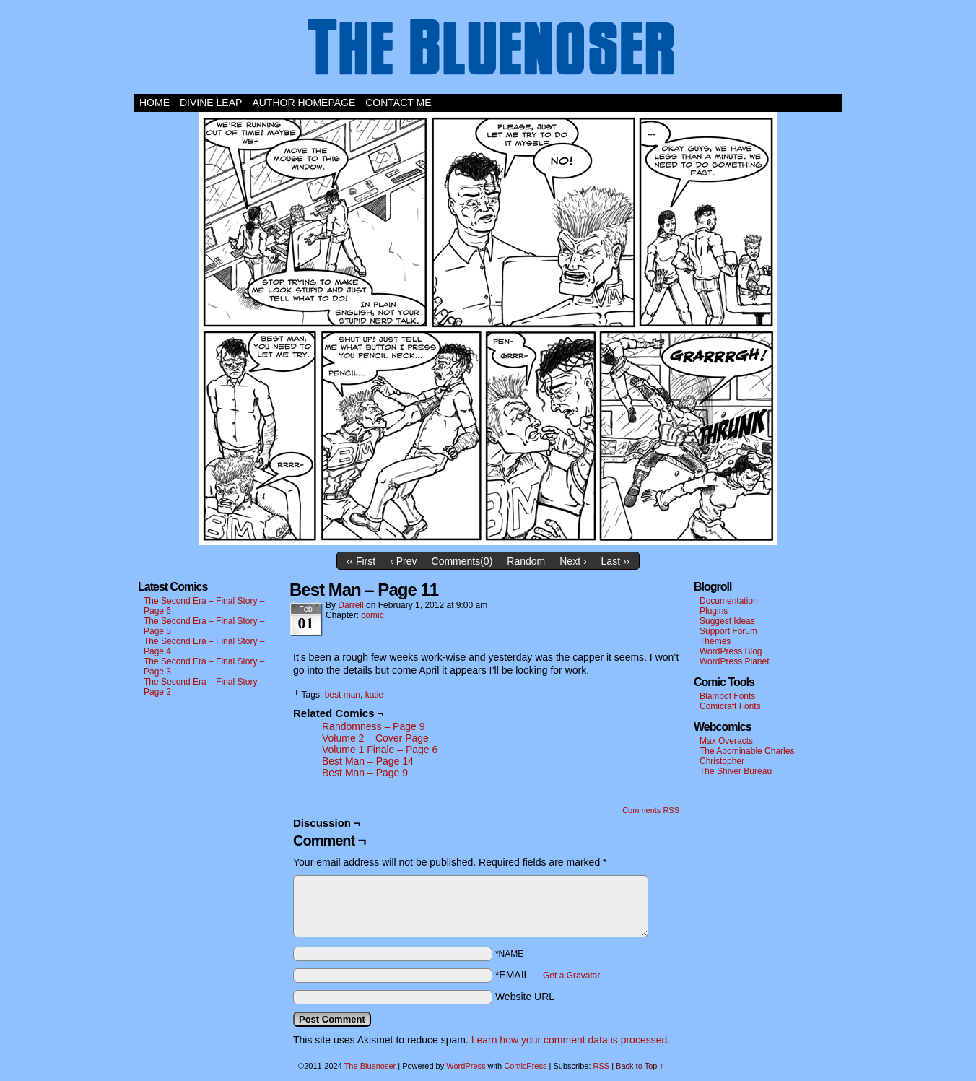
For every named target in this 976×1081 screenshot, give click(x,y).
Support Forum (728, 631)
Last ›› (615, 561)
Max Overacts (726, 741)
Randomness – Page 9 (373, 726)
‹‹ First (361, 561)
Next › (572, 561)
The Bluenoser (488, 50)
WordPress (465, 1066)
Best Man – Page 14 (368, 761)
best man (342, 695)
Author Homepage (303, 102)
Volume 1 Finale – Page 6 (379, 749)
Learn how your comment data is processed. (570, 1040)
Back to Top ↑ (639, 1066)
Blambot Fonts (727, 696)
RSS (601, 1066)
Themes (715, 641)
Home (154, 102)
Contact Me (398, 102)
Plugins (714, 611)
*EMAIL (548, 975)
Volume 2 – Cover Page (375, 738)
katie (374, 695)
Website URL (524, 996)
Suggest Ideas (727, 621)
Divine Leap (211, 102)
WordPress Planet (735, 661)
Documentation (729, 601)
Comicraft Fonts (730, 706)
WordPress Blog (731, 651)
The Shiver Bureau (736, 771)
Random (526, 561)
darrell (350, 605)
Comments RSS (650, 810)
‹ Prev (403, 561)
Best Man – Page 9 (365, 772)
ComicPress (525, 1066)
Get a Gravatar (571, 976)
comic (372, 615)
